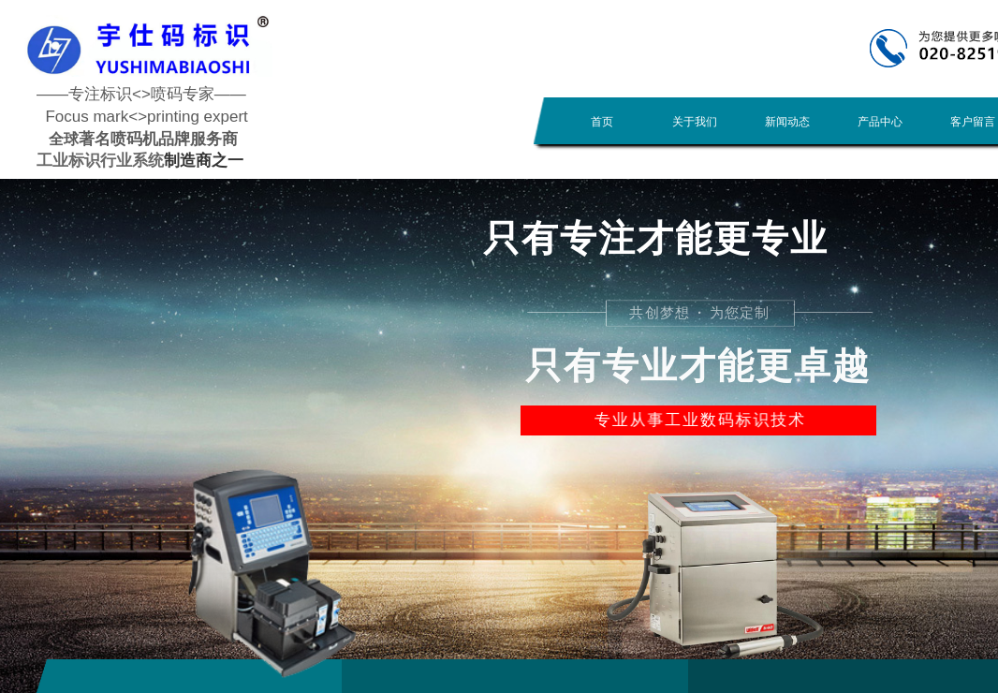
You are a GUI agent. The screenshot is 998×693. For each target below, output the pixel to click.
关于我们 (694, 121)
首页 (602, 121)
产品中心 (880, 121)
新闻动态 (787, 121)
